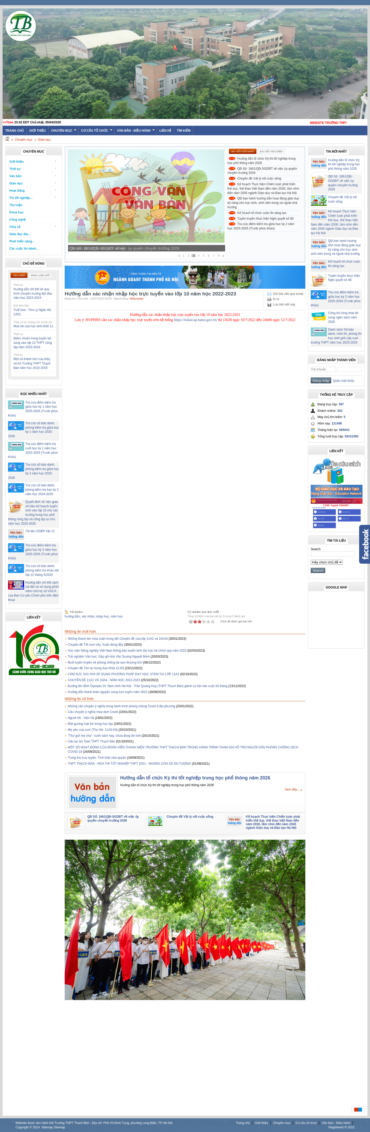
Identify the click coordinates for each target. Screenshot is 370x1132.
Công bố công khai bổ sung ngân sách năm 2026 (343, 317)
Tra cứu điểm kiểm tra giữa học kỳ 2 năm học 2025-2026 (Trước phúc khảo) (260, 226)
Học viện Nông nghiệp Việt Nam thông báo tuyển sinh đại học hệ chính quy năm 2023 (127, 650)
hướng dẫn (72, 616)
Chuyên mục (64, 130)
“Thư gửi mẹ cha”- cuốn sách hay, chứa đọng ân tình (104, 736)
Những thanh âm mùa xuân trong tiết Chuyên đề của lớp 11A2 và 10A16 (118, 639)
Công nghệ (17, 219)
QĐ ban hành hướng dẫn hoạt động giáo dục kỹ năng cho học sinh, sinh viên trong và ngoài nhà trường (263, 203)
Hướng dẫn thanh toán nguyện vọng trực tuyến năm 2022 (107, 692)
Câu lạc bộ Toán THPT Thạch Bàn (91, 741)
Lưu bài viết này (284, 304)
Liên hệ (165, 130)
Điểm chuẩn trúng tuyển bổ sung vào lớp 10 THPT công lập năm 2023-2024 (32, 343)
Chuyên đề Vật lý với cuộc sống (259, 178)
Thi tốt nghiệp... (33, 198)
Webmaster (137, 298)
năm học (117, 616)
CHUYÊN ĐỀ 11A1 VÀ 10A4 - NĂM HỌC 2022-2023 (104, 680)
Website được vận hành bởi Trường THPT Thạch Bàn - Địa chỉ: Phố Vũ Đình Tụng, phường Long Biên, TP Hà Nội (94, 1123)
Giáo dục (44, 140)
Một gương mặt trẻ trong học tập (90, 724)
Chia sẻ (33, 227)
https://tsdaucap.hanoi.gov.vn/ (195, 320)
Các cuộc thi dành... (24, 248)
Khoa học (16, 212)
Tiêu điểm (19, 275)
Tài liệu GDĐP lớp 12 (40, 531)
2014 (36, 1127)
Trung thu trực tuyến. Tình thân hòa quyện (97, 757)
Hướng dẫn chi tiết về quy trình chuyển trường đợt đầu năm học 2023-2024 (32, 293)
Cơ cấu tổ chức (96, 130)
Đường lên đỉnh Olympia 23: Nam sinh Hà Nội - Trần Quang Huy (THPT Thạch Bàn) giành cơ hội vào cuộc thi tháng (147, 686)
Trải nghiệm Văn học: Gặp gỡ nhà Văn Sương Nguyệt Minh (109, 656)
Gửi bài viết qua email (288, 294)
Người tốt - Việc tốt (81, 718)
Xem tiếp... (292, 789)
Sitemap (47, 1127)
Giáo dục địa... (19, 234)
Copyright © (24, 1127)
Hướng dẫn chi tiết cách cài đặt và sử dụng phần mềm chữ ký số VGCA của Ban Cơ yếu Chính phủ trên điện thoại (33, 591)
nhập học (102, 616)
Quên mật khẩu (342, 381)
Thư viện (15, 205)
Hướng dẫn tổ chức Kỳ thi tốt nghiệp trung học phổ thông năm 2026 (261, 161)
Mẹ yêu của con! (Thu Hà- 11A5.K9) (93, 730)
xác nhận (88, 616)
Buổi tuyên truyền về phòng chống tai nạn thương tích (105, 662)
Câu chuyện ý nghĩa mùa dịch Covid (93, 712)
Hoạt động (33, 190)
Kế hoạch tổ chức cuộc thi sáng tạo (261, 213)
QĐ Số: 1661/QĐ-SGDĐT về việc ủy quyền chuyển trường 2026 (124, 248)
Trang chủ (243, 1123)
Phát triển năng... (22, 241)
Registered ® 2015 (341, 1127)
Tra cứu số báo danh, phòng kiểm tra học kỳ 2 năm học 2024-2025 (41, 489)
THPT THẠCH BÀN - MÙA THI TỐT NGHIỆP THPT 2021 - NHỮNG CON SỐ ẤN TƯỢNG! (129, 763)
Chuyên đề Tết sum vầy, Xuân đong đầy (95, 644)
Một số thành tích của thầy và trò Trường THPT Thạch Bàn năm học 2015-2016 (31, 363)
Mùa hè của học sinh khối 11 (33, 326)
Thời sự (33, 169)
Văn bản (33, 176)
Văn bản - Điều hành (136, 130)
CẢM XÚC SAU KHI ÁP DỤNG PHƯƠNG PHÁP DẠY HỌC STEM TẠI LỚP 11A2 (123, 674)
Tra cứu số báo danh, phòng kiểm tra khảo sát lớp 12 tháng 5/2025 (42, 570)
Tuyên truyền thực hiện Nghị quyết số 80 (265, 218)
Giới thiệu (37, 130)
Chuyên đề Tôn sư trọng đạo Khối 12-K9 (96, 668)
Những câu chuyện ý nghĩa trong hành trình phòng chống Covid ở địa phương (121, 706)
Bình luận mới (40, 275)
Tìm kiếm (183, 130)
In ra (276, 299)
